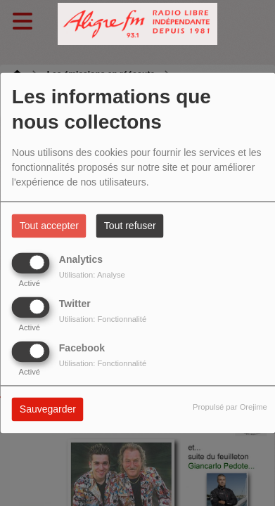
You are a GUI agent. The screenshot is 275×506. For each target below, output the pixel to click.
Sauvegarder (48, 409)
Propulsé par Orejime (230, 407)
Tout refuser (130, 226)
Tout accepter (49, 226)
